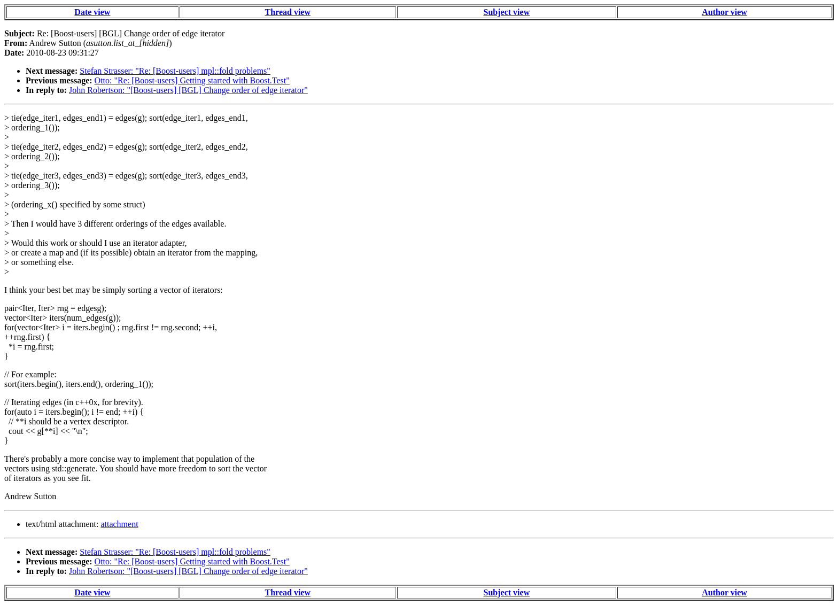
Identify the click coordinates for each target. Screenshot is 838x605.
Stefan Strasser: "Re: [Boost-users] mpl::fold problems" (175, 70)
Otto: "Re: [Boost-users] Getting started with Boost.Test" (192, 80)
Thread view (288, 12)
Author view (724, 12)
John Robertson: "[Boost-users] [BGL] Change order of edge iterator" (188, 90)
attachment (119, 524)
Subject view (507, 12)
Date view (92, 12)
